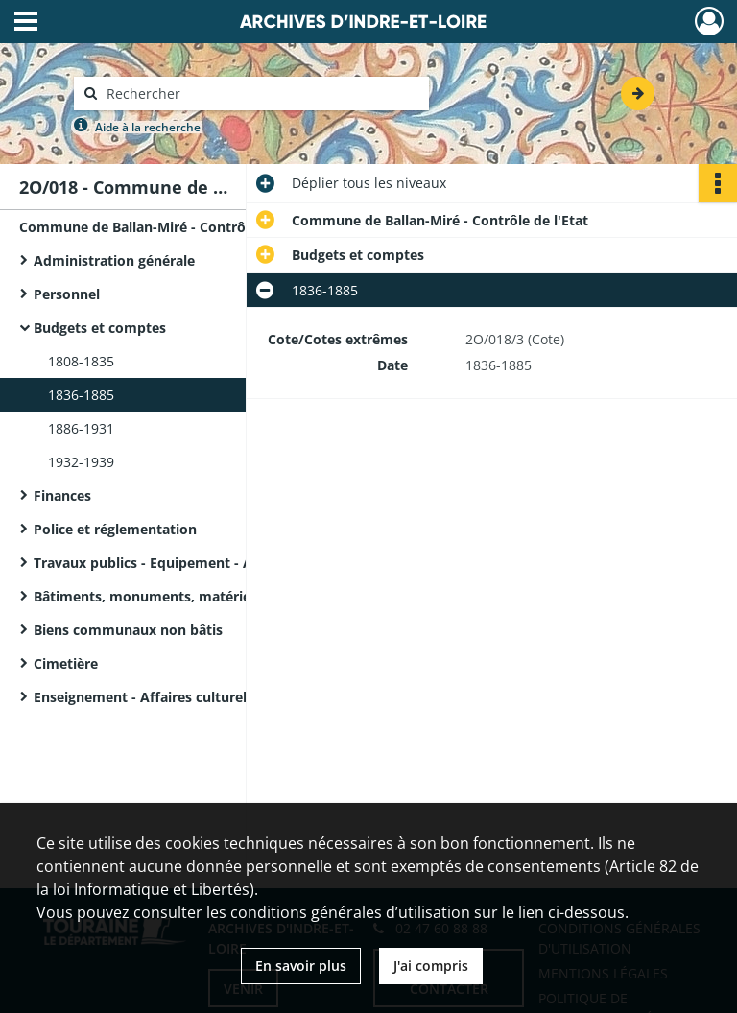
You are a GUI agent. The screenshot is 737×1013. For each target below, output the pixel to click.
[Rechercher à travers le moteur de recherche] (261, 93)
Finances (62, 495)
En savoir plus (300, 965)
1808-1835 (81, 361)
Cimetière (66, 663)
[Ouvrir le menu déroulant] (25, 23)
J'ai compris (430, 965)
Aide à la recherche (148, 127)
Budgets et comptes (100, 327)
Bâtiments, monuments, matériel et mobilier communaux (225, 596)
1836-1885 (81, 395)
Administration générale (114, 260)
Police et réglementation (115, 529)
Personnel (67, 294)
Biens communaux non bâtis (128, 630)
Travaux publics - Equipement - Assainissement (190, 563)
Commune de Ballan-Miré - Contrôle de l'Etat (167, 227)
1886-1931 (81, 428)
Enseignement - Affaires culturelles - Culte (173, 697)
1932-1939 (81, 462)
